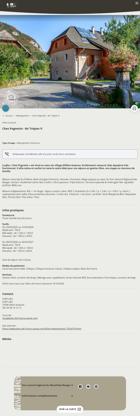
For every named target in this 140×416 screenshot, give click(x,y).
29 (102, 104)
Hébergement (22, 115)
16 (65, 104)
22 (82, 104)
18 (71, 104)
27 (96, 104)
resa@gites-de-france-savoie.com (20, 318)
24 (88, 104)
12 (54, 104)
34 (116, 104)
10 (48, 104)
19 (74, 104)
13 (57, 104)
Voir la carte (70, 409)
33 (113, 104)
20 (77, 104)
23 (85, 104)
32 (111, 104)
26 (94, 104)
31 (108, 104)
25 (91, 104)
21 (79, 104)
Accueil (9, 115)
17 (68, 104)
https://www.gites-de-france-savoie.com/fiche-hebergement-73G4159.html (41, 328)
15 (63, 104)
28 (99, 104)
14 (60, 104)
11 (51, 104)
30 (105, 104)
